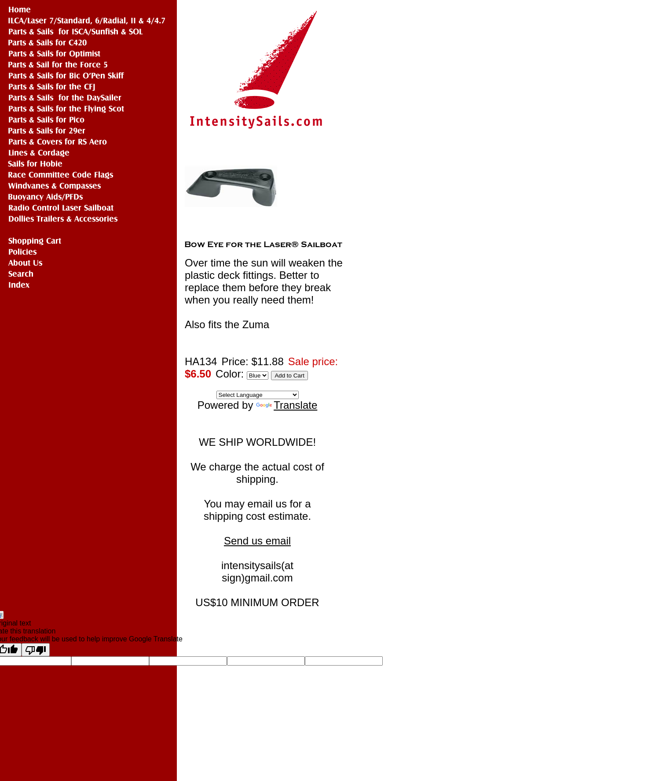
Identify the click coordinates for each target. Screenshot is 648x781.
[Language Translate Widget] (257, 395)
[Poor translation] (36, 649)
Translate (286, 405)
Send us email (257, 541)
